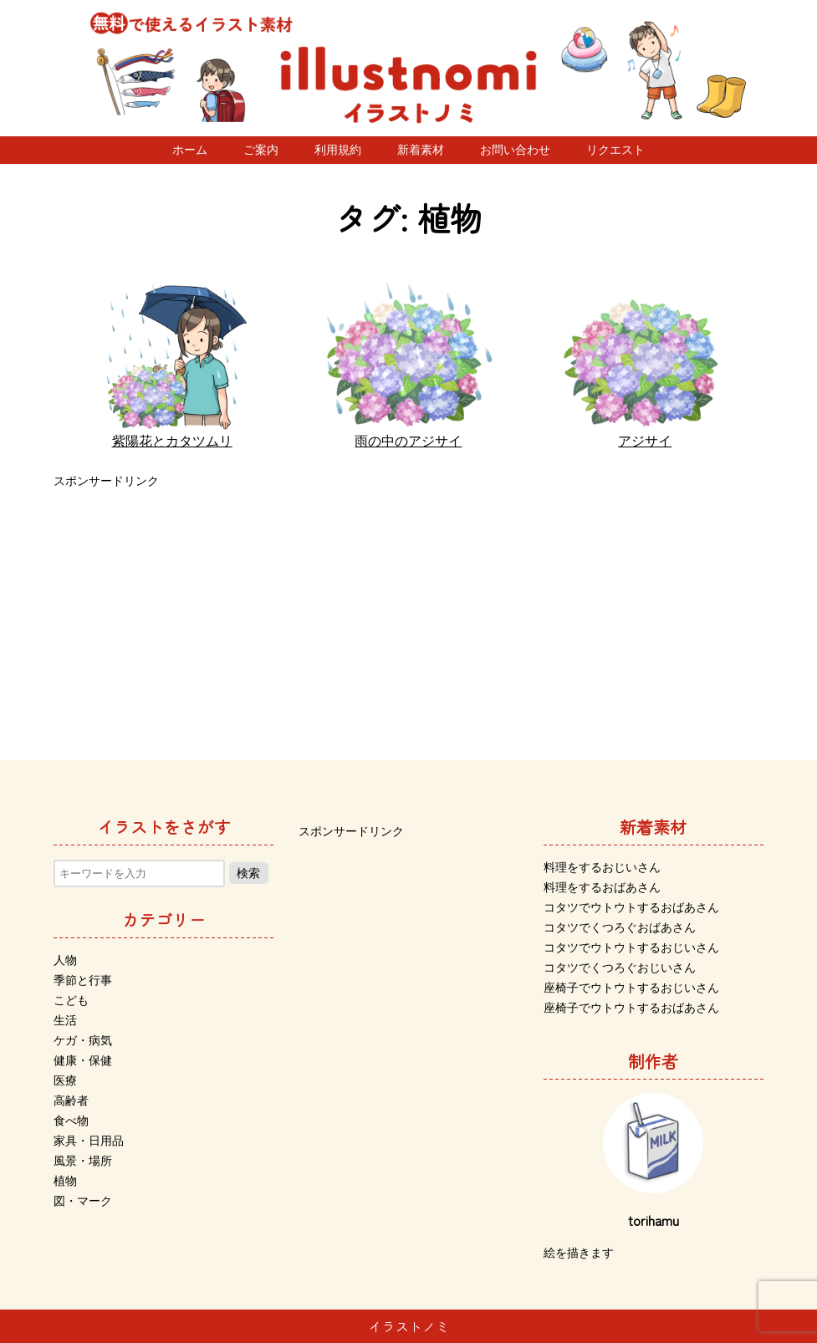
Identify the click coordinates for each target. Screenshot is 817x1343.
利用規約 (337, 149)
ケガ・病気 (83, 1040)
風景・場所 (83, 1160)
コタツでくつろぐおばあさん (620, 927)
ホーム (189, 149)
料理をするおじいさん (602, 867)
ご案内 (260, 149)
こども (71, 1000)
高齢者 (71, 1100)
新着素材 (420, 149)
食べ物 (71, 1120)
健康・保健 (83, 1060)
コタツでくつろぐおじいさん (620, 967)
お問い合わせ (515, 149)
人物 (65, 960)
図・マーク (83, 1201)
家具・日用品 (89, 1140)
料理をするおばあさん (602, 887)
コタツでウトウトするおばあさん (631, 907)
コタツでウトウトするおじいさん (631, 947)
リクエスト (615, 149)
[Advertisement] (408, 610)
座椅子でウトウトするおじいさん (631, 987)
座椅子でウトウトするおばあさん (631, 1007)
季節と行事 (83, 980)
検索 (248, 873)
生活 (65, 1020)
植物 (65, 1180)
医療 (65, 1080)
